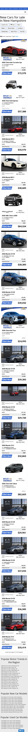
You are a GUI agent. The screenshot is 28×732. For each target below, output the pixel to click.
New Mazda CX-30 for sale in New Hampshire (11, 701)
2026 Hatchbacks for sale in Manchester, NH (11, 676)
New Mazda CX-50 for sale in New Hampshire (11, 698)
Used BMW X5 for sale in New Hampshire (11, 722)
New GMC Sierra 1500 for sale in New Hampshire (12, 706)
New (13, 24)
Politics (10, 8)
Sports (21, 8)
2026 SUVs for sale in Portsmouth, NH (10, 665)
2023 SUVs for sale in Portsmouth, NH (10, 685)
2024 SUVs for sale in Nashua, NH (9, 682)
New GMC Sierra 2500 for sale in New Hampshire (12, 707)
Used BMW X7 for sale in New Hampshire (11, 728)
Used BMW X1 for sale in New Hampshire (11, 723)
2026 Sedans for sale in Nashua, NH (9, 674)
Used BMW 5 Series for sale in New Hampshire (12, 725)
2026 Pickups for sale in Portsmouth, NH (10, 673)
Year (19, 24)
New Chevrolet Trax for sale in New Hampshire (12, 710)
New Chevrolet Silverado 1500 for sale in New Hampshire (11, 709)
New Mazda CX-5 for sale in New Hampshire (11, 697)
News (6, 8)
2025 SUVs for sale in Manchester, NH (10, 677)
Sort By (22, 31)
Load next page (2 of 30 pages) (14, 652)
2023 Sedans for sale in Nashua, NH (9, 688)
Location (20, 28)
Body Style (11, 28)
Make (3, 28)
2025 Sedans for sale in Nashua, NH (9, 680)
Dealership (5, 31)
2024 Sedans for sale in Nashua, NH (9, 683)
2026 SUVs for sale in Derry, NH (8, 667)
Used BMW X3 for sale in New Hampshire (11, 720)
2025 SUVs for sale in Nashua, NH (9, 679)
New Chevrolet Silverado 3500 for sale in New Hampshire (11, 712)
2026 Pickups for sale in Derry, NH (9, 671)
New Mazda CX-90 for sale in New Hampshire (11, 700)
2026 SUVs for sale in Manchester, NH (10, 670)
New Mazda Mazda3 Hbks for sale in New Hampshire (13, 704)
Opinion (25, 8)
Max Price (14, 31)
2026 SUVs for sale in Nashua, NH (9, 668)
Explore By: (4, 24)
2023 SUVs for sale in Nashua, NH (9, 686)
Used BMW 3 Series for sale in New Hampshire (12, 726)
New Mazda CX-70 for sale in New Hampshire (11, 703)
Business (15, 8)
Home (2, 8)
